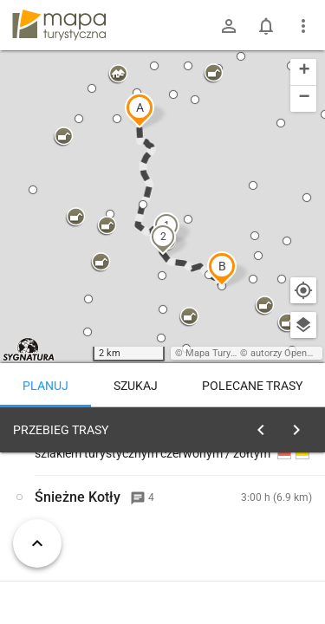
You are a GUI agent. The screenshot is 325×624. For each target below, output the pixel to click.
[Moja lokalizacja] (303, 290)
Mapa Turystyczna (224, 353)
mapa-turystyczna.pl (59, 25)
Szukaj (136, 386)
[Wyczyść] (301, 425)
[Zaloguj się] (229, 26)
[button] (139, 110)
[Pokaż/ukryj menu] (303, 26)
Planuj (45, 386)
